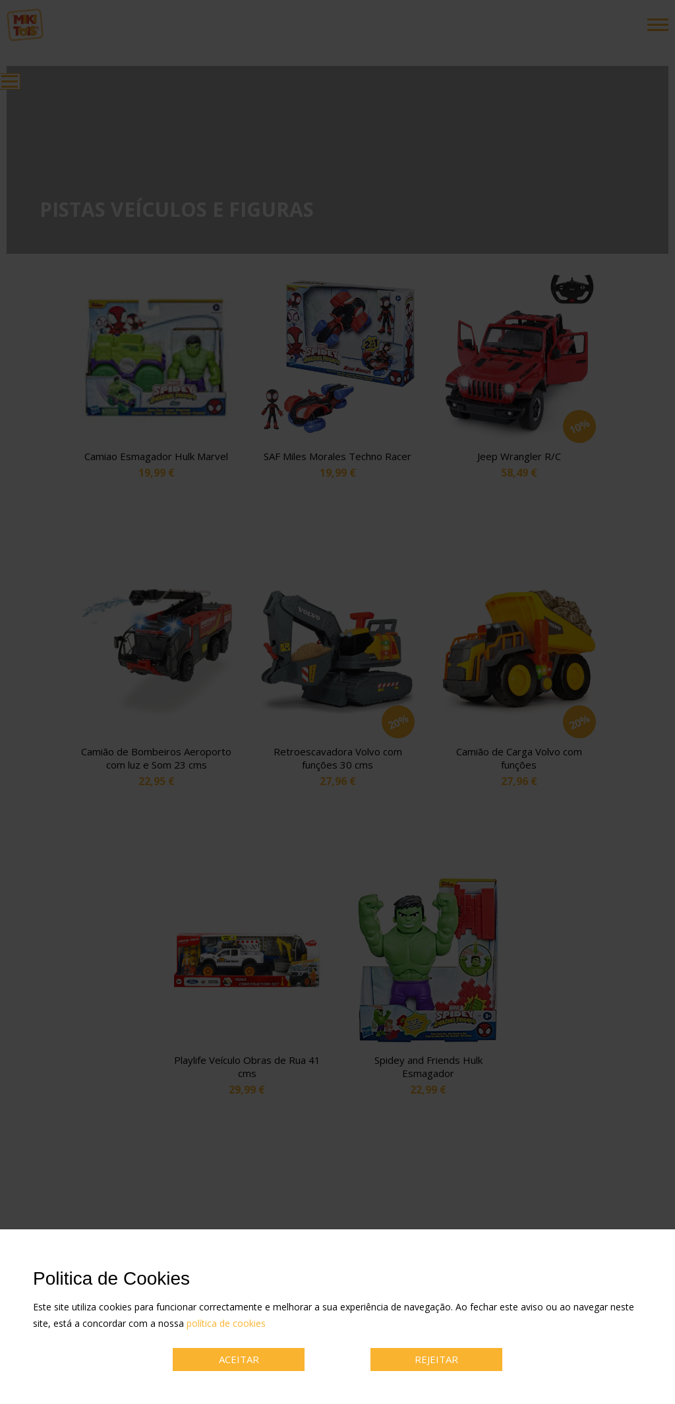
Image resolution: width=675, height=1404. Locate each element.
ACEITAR (239, 1359)
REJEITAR (436, 1359)
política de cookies (226, 1323)
